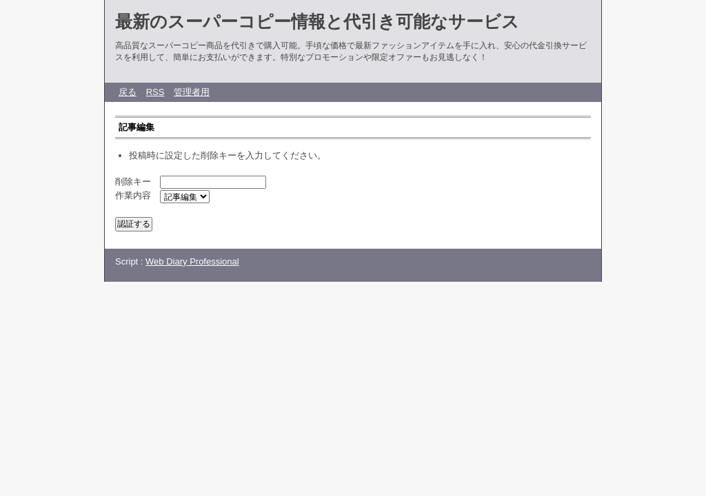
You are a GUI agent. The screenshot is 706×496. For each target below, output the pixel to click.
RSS (155, 92)
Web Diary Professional (192, 261)
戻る (128, 92)
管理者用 (192, 92)
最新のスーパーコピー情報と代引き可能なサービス (317, 21)
